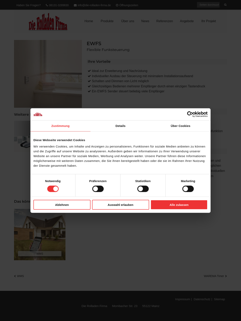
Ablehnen (62, 204)
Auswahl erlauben (120, 204)
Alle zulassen (179, 204)
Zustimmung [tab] (60, 126)
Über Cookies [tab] (180, 126)
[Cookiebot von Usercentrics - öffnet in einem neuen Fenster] (190, 114)
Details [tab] (120, 126)
